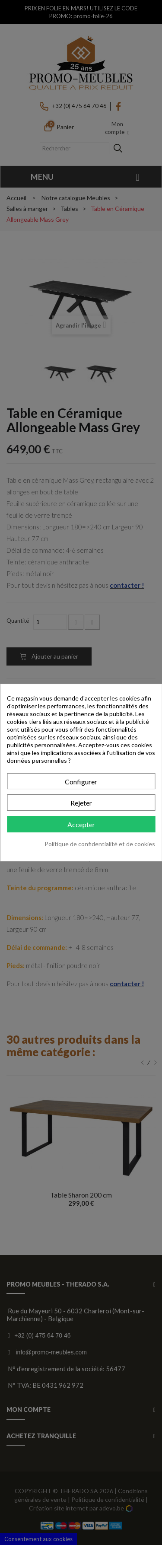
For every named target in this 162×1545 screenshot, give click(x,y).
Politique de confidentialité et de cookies (99, 843)
